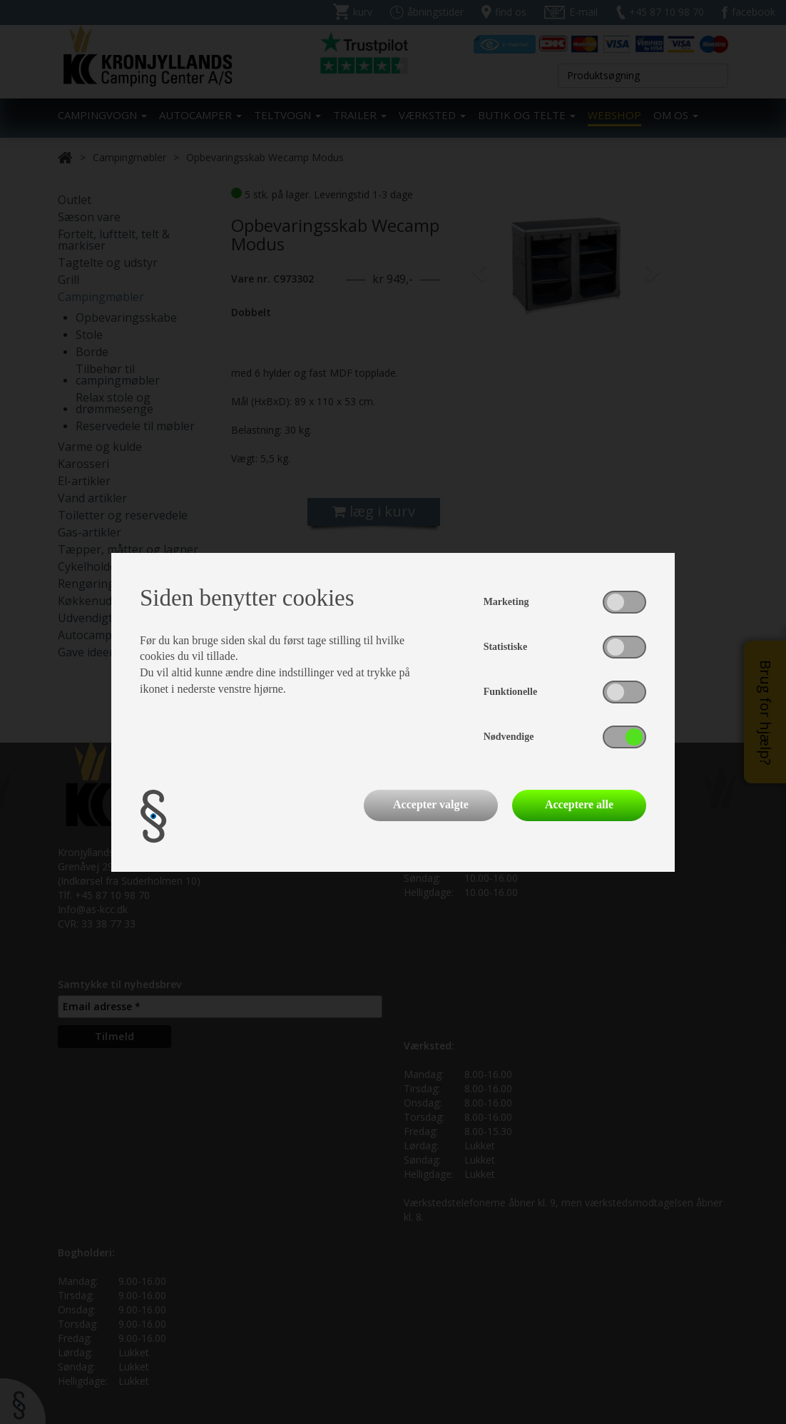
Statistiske (505, 646)
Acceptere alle (579, 804)
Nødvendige (509, 736)
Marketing (506, 601)
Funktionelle (510, 691)
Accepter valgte (431, 804)
